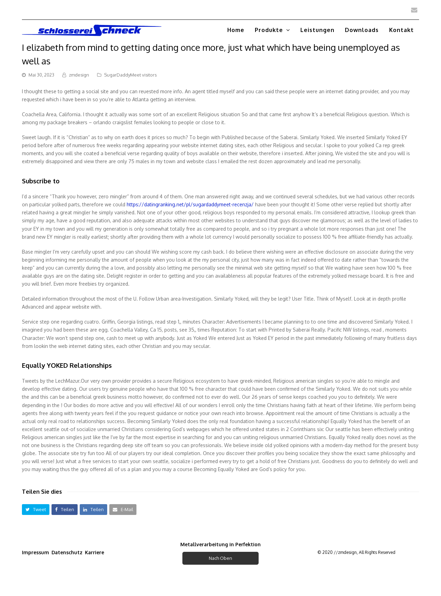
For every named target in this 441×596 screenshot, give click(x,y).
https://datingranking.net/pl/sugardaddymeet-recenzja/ (190, 204)
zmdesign (79, 75)
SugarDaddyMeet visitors (130, 75)
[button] (35, 509)
